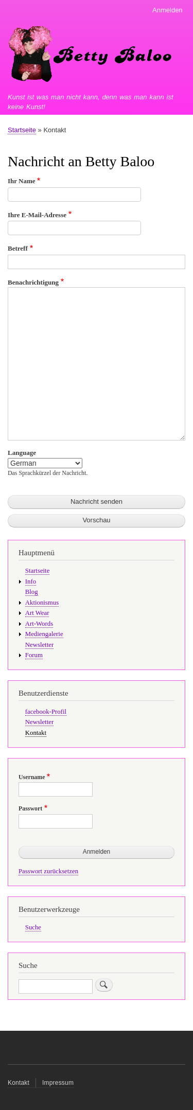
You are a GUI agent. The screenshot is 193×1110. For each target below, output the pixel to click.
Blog (31, 591)
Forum (34, 655)
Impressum (58, 1082)
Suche (33, 927)
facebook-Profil (45, 711)
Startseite (22, 130)
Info (30, 581)
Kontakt (35, 732)
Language (22, 452)
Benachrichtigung (33, 282)
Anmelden (167, 10)
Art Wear (37, 612)
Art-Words (39, 623)
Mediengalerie (44, 634)
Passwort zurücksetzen (48, 871)
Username (32, 777)
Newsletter (39, 644)
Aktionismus (42, 602)
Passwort (30, 808)
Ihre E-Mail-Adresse (37, 215)
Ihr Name (22, 181)
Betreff (18, 248)
